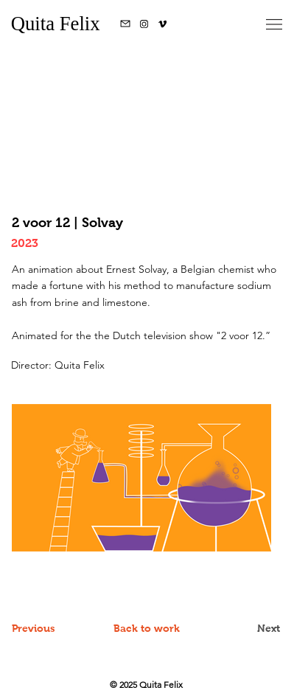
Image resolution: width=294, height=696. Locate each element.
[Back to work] (147, 628)
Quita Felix (58, 24)
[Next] (243, 628)
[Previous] (48, 628)
